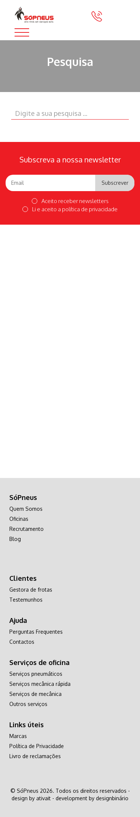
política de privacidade (90, 209)
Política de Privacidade (36, 746)
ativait (43, 798)
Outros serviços (28, 704)
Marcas (18, 736)
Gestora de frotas (30, 589)
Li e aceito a (70, 209)
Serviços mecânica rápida (40, 684)
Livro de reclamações (35, 756)
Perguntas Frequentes (36, 631)
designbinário (112, 798)
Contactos (21, 642)
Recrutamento (26, 529)
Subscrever (115, 183)
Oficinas (18, 519)
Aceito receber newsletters (70, 201)
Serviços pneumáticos (35, 674)
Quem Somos (26, 509)
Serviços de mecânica (35, 694)
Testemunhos (26, 599)
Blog (15, 539)
